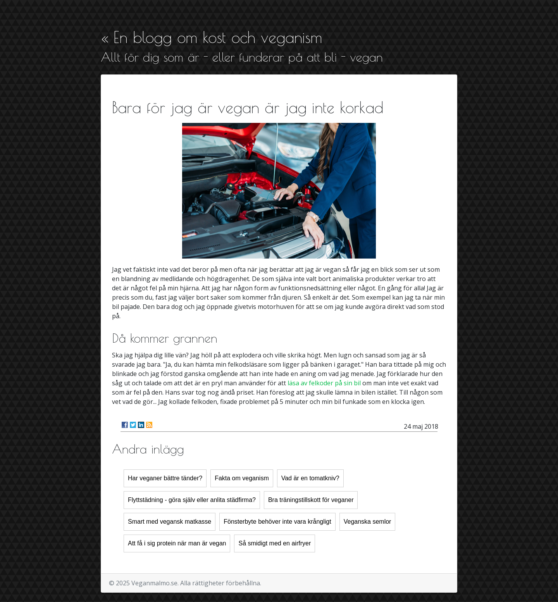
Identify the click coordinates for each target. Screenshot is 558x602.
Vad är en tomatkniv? (310, 478)
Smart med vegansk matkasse (169, 521)
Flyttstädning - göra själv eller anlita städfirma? (192, 500)
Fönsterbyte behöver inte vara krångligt (277, 521)
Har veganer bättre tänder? (165, 478)
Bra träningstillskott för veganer (311, 500)
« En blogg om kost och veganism (211, 37)
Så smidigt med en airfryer (274, 543)
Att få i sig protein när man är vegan (177, 543)
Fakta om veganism (242, 478)
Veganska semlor (367, 521)
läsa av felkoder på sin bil (324, 383)
